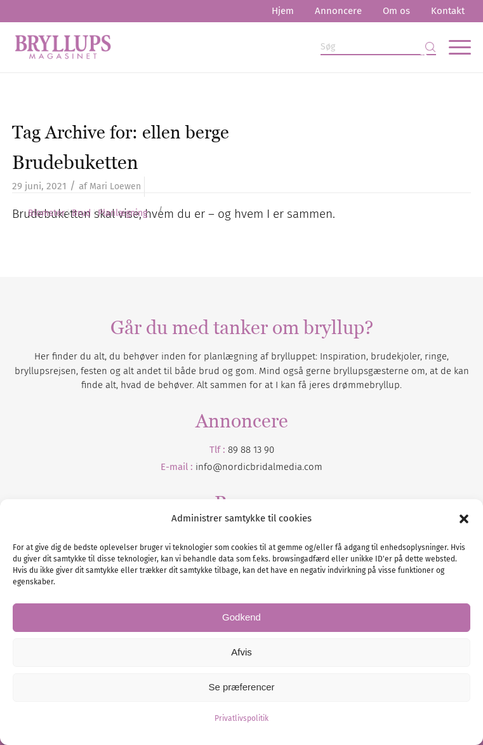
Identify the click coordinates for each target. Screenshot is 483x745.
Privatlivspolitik (241, 718)
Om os (396, 11)
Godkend (241, 617)
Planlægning (122, 213)
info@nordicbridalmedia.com (258, 467)
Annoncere (338, 11)
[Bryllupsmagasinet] (195, 47)
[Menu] (453, 47)
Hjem (283, 11)
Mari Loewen (115, 186)
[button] (464, 519)
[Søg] (378, 47)
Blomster (46, 213)
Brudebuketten (75, 162)
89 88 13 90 (251, 449)
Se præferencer (241, 686)
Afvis (241, 652)
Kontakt (448, 11)
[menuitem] (282, 11)
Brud (81, 213)
